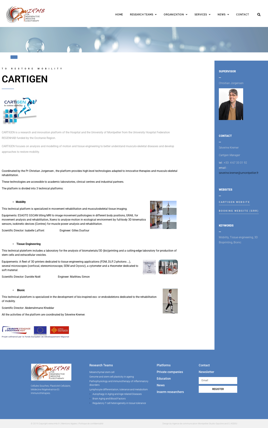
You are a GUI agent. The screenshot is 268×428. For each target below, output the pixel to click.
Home (119, 14)
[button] (259, 15)
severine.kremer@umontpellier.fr (238, 172)
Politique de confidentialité (91, 423)
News (223, 15)
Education (164, 378)
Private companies (170, 372)
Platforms (164, 365)
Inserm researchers (170, 392)
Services (203, 15)
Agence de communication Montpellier (190, 423)
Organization (175, 15)
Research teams (143, 15)
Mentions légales (69, 423)
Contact (242, 14)
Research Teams (101, 365)
